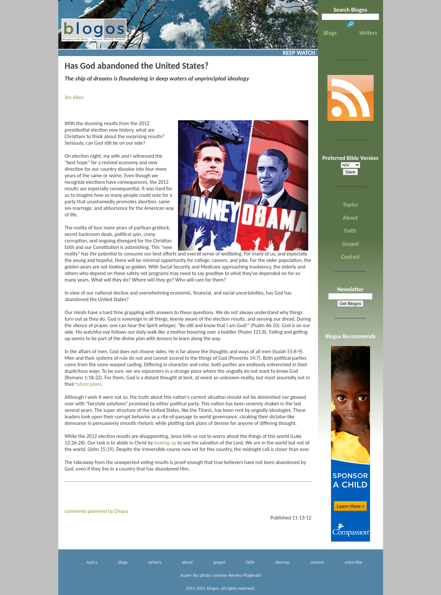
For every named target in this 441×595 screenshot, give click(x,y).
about (187, 562)
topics (92, 562)
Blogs (330, 32)
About (350, 217)
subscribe (353, 562)
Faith (350, 230)
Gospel (350, 243)
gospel (219, 562)
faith (250, 562)
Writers (368, 32)
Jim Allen (74, 97)
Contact (350, 256)
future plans (88, 384)
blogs (123, 562)
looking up (165, 443)
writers (154, 562)
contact (317, 562)
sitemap (282, 562)
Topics (350, 204)
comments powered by (97, 511)
